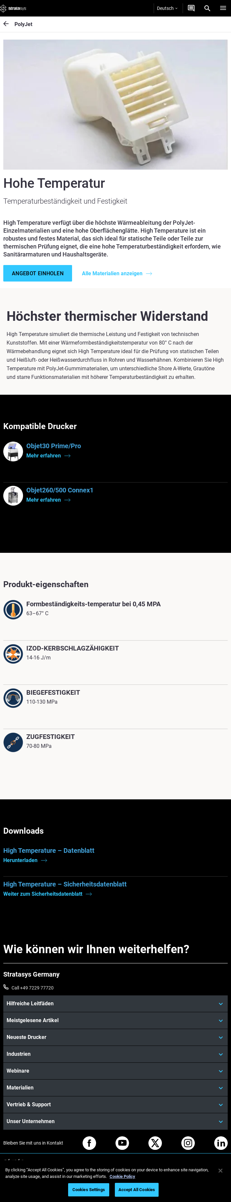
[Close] (220, 1170)
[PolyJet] (8, 24)
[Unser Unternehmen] (115, 1121)
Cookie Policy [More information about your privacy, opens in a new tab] (122, 1176)
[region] (115, 1181)
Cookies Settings (88, 1189)
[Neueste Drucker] (115, 1037)
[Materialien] (115, 1088)
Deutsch (167, 8)
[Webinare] (115, 1071)
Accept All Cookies (136, 1189)
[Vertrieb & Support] (115, 1104)
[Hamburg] (223, 8)
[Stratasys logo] (13, 8)
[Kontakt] (191, 8)
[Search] (207, 8)
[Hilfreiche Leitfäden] (115, 1003)
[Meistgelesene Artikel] (115, 1020)
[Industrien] (115, 1054)
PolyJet (23, 24)
